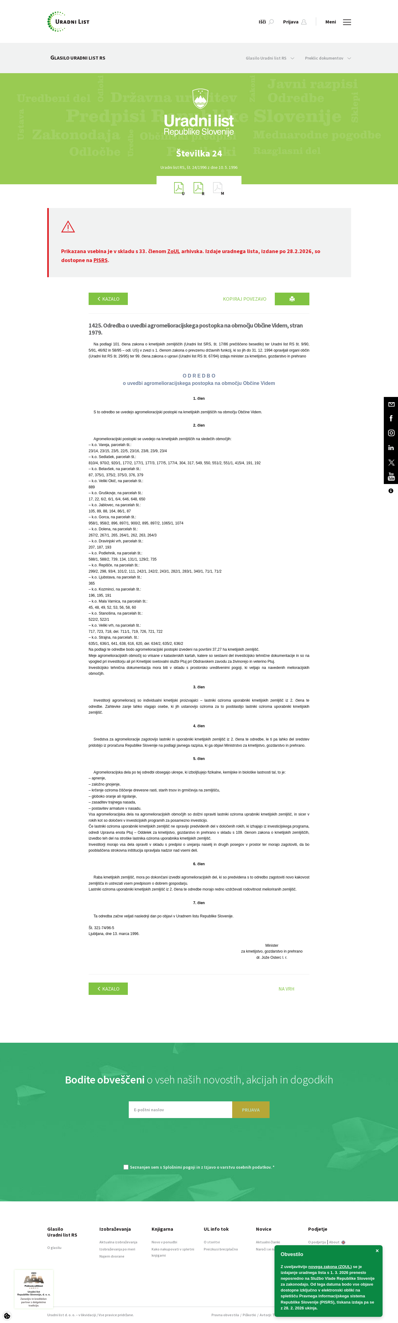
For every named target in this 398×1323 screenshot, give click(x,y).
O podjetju (317, 1242)
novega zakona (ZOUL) (330, 1266)
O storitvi (212, 1242)
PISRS (101, 260)
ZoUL (173, 251)
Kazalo (108, 299)
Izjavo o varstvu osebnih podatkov (237, 1167)
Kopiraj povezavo (244, 299)
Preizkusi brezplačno (221, 1249)
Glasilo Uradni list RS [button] (270, 58)
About (337, 1242)
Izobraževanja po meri (117, 1249)
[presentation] (199, 1144)
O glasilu (54, 1247)
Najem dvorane (111, 1256)
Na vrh (287, 989)
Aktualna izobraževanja (118, 1242)
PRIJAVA (251, 1110)
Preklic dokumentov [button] (328, 58)
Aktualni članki (268, 1242)
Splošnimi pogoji (179, 1167)
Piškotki (249, 1315)
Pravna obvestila (225, 1315)
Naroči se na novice (271, 1249)
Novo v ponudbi (164, 1242)
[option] (199, 153)
